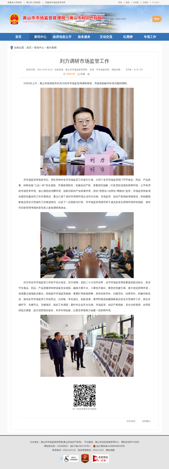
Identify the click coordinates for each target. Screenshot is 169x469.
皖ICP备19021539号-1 (80, 446)
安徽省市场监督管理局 (55, 2)
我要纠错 (70, 74)
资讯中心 (40, 37)
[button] (136, 2)
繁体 (128, 2)
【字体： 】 (134, 69)
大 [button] (135, 69)
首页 (18, 37)
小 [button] (140, 69)
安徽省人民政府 (14, 2)
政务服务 (84, 37)
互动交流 (106, 37)
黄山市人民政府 (33, 2)
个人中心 (155, 2)
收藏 (83, 74)
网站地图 (110, 450)
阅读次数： (117, 69)
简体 (120, 2)
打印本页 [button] (131, 421)
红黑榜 (128, 37)
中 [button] (137, 69)
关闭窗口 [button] (146, 421)
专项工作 (150, 37)
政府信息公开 (62, 37)
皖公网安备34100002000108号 (109, 446)
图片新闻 (52, 47)
